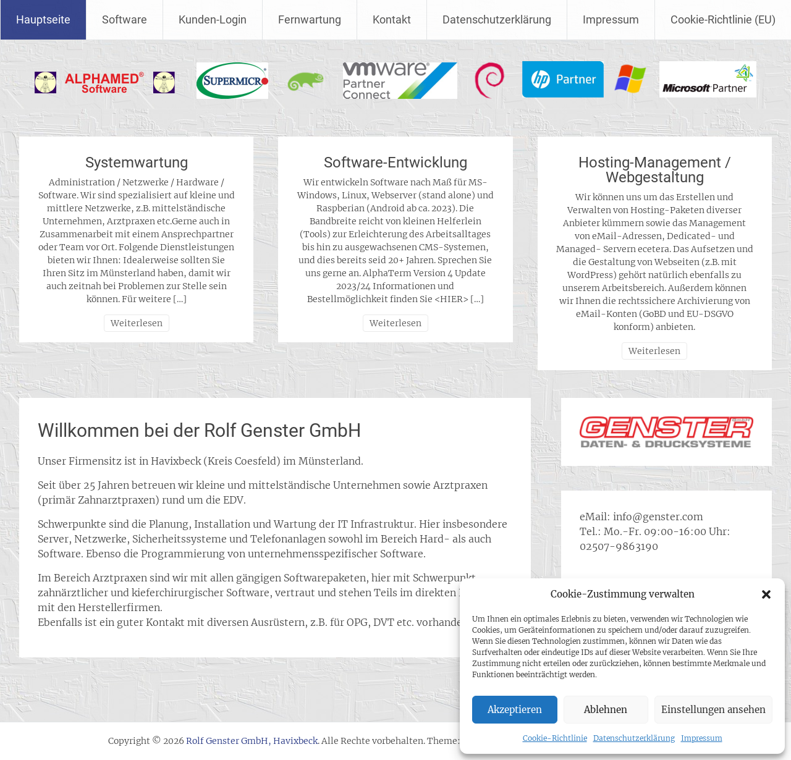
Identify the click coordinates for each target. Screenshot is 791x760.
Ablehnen (605, 710)
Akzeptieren (515, 710)
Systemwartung (136, 162)
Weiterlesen (137, 323)
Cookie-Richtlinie (555, 738)
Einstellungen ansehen (713, 710)
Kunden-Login (213, 19)
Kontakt (392, 19)
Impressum (701, 738)
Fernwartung (309, 19)
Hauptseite (43, 19)
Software (124, 19)
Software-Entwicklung (395, 162)
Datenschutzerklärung (634, 738)
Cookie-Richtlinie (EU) (723, 19)
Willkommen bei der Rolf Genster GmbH (199, 430)
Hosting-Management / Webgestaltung (654, 170)
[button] (766, 594)
